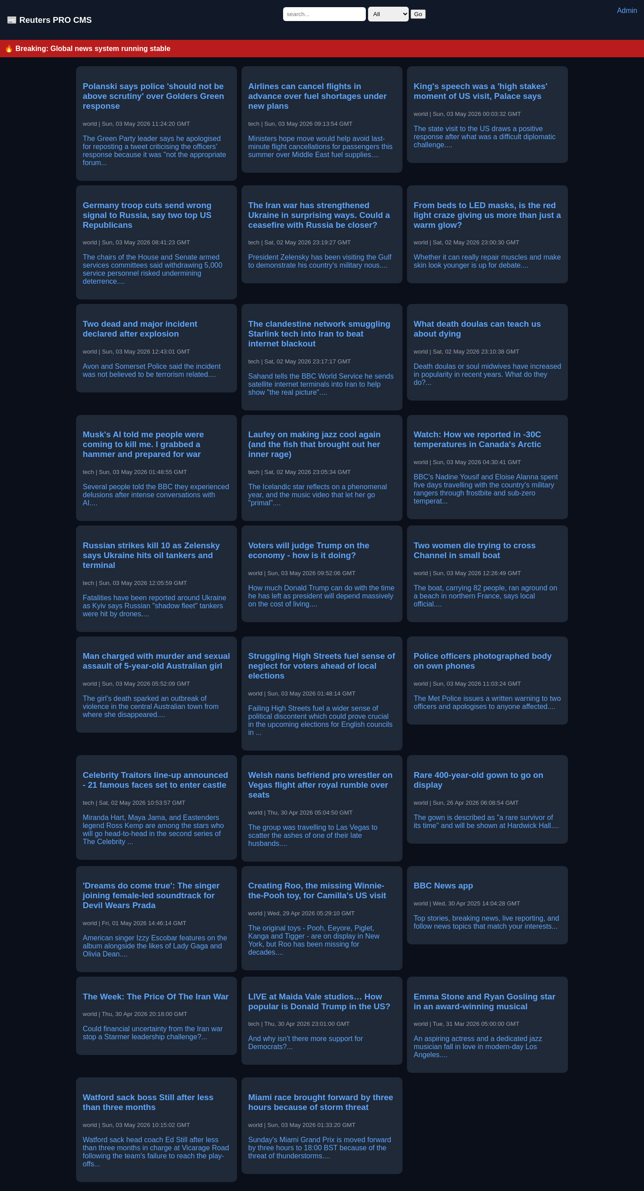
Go (418, 14)
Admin (627, 10)
